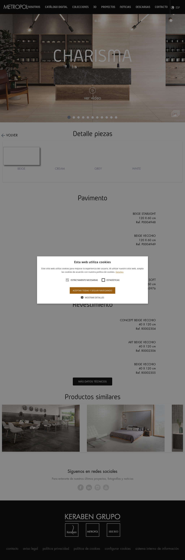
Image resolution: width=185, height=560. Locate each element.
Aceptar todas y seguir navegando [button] (92, 290)
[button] (92, 280)
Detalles (120, 272)
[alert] (92, 280)
